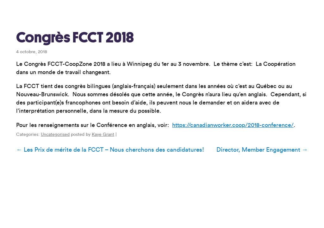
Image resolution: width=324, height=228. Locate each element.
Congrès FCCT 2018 (75, 37)
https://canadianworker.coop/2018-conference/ (233, 125)
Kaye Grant (103, 134)
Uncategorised (55, 134)
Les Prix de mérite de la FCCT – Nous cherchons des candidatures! (110, 150)
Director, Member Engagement (262, 150)
